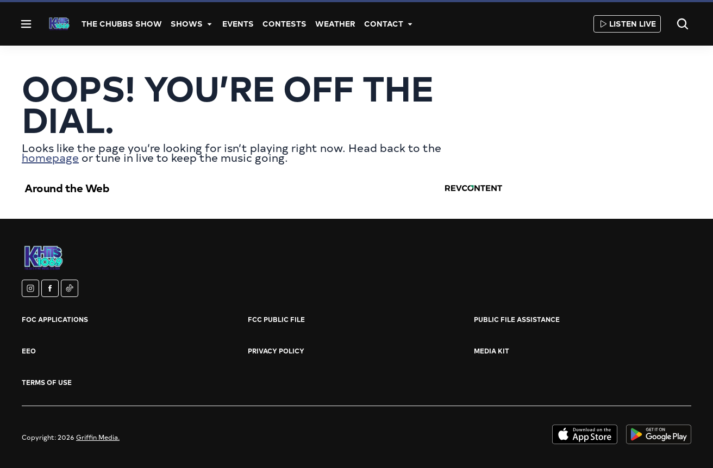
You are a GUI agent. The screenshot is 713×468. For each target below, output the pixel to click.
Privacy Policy (276, 351)
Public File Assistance (517, 319)
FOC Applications (55, 319)
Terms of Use (47, 382)
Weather (335, 23)
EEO (29, 351)
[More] (209, 24)
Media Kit (491, 351)
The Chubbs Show (122, 23)
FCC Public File (276, 319)
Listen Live (627, 23)
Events (238, 23)
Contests (284, 23)
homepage (50, 157)
